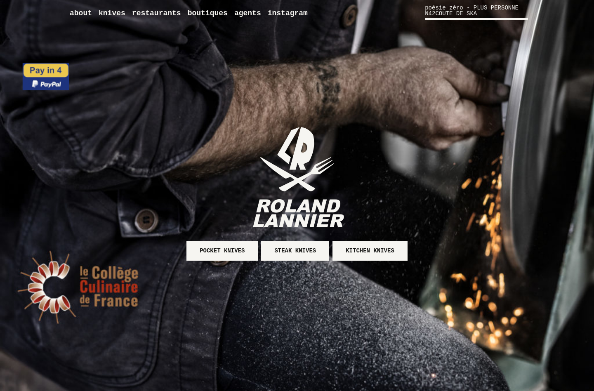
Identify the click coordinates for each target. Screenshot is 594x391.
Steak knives (295, 250)
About (81, 13)
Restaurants (156, 13)
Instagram (288, 13)
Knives (112, 13)
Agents (247, 13)
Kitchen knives (370, 250)
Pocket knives (222, 250)
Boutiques (208, 13)
